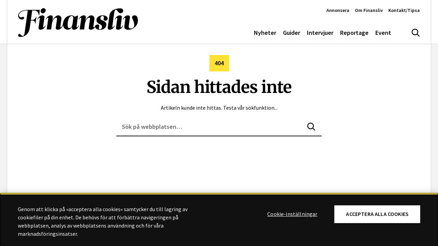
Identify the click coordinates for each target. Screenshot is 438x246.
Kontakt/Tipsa (404, 10)
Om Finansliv (369, 10)
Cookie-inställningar (292, 216)
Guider (291, 33)
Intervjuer (320, 33)
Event (383, 33)
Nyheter (265, 33)
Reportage (354, 33)
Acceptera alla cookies (377, 215)
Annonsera (337, 10)
